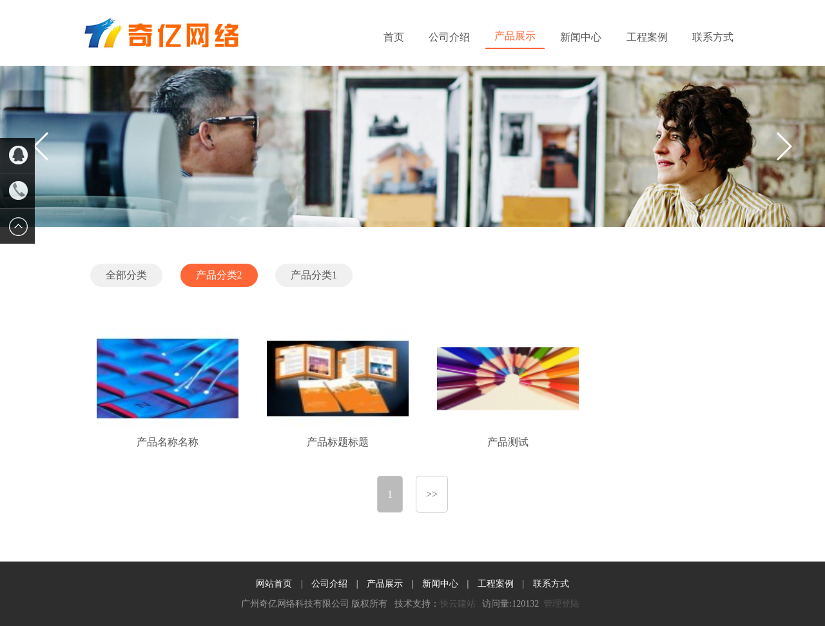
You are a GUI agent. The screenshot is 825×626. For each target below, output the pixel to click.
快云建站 (458, 604)
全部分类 (126, 274)
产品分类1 (314, 274)
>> (432, 494)
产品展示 (515, 35)
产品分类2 (219, 274)
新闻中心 (580, 37)
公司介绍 (449, 37)
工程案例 (647, 37)
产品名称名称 (168, 441)
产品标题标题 (338, 441)
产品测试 (508, 441)
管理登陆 (561, 604)
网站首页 (274, 584)
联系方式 (712, 37)
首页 (393, 37)
